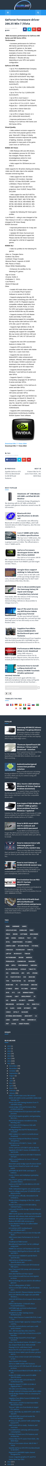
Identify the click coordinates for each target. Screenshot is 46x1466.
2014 (9, 1042)
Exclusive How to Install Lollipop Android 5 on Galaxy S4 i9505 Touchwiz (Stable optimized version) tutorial (23, 657)
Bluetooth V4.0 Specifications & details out (27, 504)
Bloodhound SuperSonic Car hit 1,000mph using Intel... (24, 1231)
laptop (8, 940)
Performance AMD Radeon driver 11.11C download (28, 635)
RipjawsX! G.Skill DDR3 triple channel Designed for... (22, 1439)
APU (23, 959)
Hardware (15, 912)
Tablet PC (32, 955)
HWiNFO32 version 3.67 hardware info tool (24, 1235)
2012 (9, 1047)
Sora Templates (19, 1463)
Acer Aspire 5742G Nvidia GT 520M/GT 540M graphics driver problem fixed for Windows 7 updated (29, 793)
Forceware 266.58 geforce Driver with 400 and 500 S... (24, 1238)
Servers (31, 986)
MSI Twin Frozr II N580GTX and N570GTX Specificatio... (23, 1243)
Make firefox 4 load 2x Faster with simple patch (24, 1153)
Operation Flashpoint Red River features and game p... (24, 1126)
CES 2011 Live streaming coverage (21, 1375)
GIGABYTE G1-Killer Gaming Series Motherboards (21, 1300)
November (13, 1054)
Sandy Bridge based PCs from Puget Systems (22, 1325)
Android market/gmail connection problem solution (27, 752)
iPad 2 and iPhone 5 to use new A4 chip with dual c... (24, 1220)
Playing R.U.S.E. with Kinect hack (20, 1333)
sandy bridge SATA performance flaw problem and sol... (22, 1094)
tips (7, 967)
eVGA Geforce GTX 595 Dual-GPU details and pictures (25, 1353)
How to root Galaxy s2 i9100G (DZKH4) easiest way (29, 849)
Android (29, 943)
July (11, 1064)
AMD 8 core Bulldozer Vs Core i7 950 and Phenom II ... (23, 1146)
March (11, 1074)
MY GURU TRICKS (23, 932)
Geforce (34, 975)
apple (13, 951)
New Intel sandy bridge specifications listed (25, 1150)
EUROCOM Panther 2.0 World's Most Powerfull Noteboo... (22, 1291)
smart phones (24, 1010)
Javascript (28, 1002)
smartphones (18, 928)
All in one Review (12, 955)
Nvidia (13, 924)
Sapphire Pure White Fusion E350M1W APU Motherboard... (24, 1385)
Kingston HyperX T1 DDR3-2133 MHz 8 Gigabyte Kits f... (22, 1371)
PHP (7, 1010)
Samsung (34, 951)
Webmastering (28, 979)
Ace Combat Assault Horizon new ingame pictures (24, 1263)
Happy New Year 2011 (16, 1445)
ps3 (28, 990)
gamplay (16, 1006)
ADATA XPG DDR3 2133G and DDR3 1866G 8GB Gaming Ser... (25, 1085)
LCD (19, 979)
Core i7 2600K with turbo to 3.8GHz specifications (29, 522)
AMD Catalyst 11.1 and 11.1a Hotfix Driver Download (23, 1121)
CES (7, 959)
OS (25, 967)
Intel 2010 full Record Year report (21, 1260)
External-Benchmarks (14, 1002)
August (12, 1062)
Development (26, 982)
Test (29, 924)
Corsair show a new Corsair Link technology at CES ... (25, 1344)
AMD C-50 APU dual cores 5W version (22, 1082)
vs (34, 982)
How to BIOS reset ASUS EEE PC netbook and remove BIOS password (27, 811)
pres (23, 1006)
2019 (9, 1032)
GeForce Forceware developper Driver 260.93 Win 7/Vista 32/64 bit (28, 541)
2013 (9, 1045)
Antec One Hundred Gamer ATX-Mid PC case (25, 1328)
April (11, 1072)
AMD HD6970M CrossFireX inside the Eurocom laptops (22, 1403)
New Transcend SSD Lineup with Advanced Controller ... (24, 1256)
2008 (9, 1453)
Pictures (24, 975)
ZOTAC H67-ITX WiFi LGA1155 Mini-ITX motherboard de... (22, 1367)
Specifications (11, 916)
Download (8, 446)
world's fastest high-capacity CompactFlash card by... (25, 1309)
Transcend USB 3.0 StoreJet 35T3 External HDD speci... (24, 1252)
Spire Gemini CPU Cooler (18, 1347)
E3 (6, 994)
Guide (19, 994)
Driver (16, 446)
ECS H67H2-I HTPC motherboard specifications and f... (20, 1215)
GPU (28, 959)
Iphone (34, 959)
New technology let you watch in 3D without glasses (25, 1268)
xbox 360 (34, 971)
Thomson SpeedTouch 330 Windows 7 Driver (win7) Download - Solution (28, 733)
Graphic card (10, 932)
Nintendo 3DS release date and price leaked (25, 1202)
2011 (9, 1049)
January (12, 1079)
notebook (20, 990)
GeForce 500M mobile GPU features (22, 1350)
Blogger (25, 998)
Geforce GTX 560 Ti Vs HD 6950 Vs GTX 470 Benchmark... (24, 1171)
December (13, 1052)
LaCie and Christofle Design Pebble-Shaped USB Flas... (25, 1196)
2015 (9, 1040)
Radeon (13, 986)
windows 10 (31, 1006)
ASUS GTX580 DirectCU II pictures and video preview (24, 1099)
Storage (9, 975)
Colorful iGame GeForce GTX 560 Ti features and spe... (25, 1142)
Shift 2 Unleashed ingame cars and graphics (24, 1175)
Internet (27, 994)
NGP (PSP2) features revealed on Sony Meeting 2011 (23, 1108)
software (23, 920)
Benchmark (34, 920)
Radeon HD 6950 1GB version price (21, 1207)
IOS (7, 986)
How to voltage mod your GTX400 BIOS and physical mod (24, 1178)
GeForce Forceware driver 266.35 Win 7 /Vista (23, 1430)
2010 (9, 1448)
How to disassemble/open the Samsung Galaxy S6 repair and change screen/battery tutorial (28, 579)
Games (24, 912)
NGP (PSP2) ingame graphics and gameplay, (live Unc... (25, 1103)
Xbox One (32, 963)
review (21, 943)
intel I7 (16, 998)
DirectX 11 (35, 990)
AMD (7, 924)
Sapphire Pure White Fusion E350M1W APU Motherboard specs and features (29, 617)
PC (17, 971)
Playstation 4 (15, 963)
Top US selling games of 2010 (19, 1271)
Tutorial (35, 932)
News (8, 912)
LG (36, 1002)
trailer (27, 940)
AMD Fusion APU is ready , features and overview (23, 1412)
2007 (9, 1455)
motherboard (11, 943)
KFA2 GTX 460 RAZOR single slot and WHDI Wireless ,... (24, 1282)
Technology (20, 936)
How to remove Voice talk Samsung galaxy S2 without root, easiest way (28, 831)
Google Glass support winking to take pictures (28, 559)
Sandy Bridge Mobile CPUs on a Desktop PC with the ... (24, 1381)
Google (23, 955)
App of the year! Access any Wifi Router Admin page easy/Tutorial (29, 597)
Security (22, 986)
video (31, 916)
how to (30, 936)
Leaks (8, 1006)
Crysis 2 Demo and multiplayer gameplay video (24, 1162)
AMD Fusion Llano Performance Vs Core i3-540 (24, 1224)
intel (8, 928)
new (7, 951)
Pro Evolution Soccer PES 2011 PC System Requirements (28, 868)
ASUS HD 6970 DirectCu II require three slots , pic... (25, 1286)
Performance (23, 951)
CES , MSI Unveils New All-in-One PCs (22, 1317)
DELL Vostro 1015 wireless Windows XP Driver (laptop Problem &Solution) (28, 772)
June (11, 1067)
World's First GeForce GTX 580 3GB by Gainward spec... (22, 1192)
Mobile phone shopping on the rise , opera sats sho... (24, 1187)
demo (17, 975)
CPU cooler (24, 971)
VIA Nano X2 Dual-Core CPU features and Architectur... (23, 1421)
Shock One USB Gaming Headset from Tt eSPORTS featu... (23, 1090)
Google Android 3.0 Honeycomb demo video (25, 1377)
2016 (9, 1037)
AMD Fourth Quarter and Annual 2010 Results (25, 1200)
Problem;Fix (10, 947)
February (12, 1077)
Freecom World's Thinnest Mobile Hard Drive (25, 1278)
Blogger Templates (33, 1463)
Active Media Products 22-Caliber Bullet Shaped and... (23, 1211)
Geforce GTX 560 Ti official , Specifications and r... (24, 1275)
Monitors (9, 971)
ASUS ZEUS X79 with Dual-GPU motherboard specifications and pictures (29, 887)
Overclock (15, 959)
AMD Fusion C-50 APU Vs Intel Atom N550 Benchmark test (23, 1390)
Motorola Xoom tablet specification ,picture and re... (25, 1339)
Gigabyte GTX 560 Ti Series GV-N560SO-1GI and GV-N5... (24, 1137)
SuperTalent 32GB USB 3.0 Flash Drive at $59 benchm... (25, 1320)
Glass (12, 994)
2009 (9, 1450)
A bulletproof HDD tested (18, 1228)
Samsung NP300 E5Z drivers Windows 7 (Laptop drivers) (29, 714)
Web (34, 994)
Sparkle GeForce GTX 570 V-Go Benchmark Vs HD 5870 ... (24, 1435)
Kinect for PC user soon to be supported (24, 1336)
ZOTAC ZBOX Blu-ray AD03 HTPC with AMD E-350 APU (24, 1399)
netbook (31, 967)
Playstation (16, 967)
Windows (32, 947)
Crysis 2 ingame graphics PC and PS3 (22, 1443)
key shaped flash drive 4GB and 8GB (22, 1331)
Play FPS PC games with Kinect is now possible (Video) (22, 1167)
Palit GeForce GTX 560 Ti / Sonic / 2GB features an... (22, 1130)
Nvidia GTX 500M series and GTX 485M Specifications (22, 1362)
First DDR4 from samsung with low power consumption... (24, 1417)
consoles (9, 936)
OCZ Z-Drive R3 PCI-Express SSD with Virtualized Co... (22, 1112)
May (11, 1069)
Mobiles (21, 924)
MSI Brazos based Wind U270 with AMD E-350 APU (25, 1358)
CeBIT (17, 982)
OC (7, 963)
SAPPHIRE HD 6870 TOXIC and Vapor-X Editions (22, 1158)
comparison (21, 947)
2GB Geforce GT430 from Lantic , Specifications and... (21, 1247)
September (13, 1059)
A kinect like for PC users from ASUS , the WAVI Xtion (24, 1426)
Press (8, 920)
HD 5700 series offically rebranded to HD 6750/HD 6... (23, 1183)
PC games (28, 928)
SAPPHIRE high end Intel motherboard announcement (22, 1295)
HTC (13, 979)
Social (13, 1010)
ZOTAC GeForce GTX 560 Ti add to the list (24, 1134)
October (12, 1057)
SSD (24, 963)
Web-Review (10, 990)
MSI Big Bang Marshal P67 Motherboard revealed (23, 1117)
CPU (34, 924)
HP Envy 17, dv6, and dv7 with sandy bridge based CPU (24, 1408)
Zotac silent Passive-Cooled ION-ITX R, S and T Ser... (25, 1304)
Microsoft (18, 940)
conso (8, 998)
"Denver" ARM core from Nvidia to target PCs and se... (23, 1394)
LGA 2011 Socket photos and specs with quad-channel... (23, 1313)
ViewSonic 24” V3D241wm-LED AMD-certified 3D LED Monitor (28, 484)
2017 (9, 1035)
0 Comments (13, 28)
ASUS (7, 979)
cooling (9, 982)
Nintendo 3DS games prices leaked (21, 1205)
